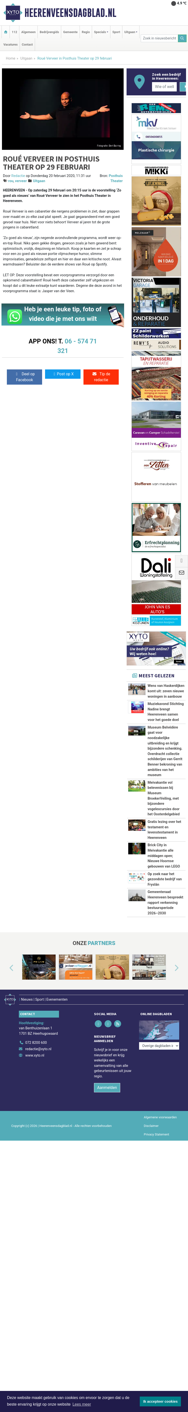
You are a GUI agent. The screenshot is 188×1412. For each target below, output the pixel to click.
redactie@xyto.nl (38, 1046)
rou (10, 181)
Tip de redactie (101, 377)
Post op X (63, 374)
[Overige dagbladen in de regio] (159, 1029)
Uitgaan (26, 58)
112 (14, 32)
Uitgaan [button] (129, 32)
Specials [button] (100, 32)
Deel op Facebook (24, 377)
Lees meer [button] (81, 1404)
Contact (27, 44)
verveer (21, 181)
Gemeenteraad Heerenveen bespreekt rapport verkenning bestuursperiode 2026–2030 (165, 902)
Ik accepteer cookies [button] (160, 1401)
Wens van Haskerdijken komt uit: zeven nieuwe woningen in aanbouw (166, 691)
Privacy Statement (156, 1132)
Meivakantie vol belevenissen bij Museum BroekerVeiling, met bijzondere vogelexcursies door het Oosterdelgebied (164, 799)
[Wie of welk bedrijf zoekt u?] (164, 86)
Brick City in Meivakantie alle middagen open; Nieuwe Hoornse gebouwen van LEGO (164, 855)
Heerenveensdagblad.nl (70, 12)
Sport (116, 32)
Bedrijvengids (49, 32)
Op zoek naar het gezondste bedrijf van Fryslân (165, 879)
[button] (6, 968)
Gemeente (70, 32)
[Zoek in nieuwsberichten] (159, 38)
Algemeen (28, 32)
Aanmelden (107, 1084)
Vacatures (10, 44)
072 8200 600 (36, 1040)
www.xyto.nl (34, 1052)
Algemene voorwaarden (160, 1114)
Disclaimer (151, 1123)
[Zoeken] (182, 38)
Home (10, 58)
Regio (86, 32)
